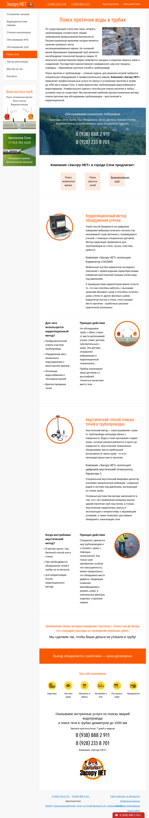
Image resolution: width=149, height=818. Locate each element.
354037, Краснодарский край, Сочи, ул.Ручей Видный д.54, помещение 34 (83, 806)
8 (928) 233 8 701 (57, 4)
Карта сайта (133, 810)
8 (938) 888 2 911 (80, 4)
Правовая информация (128, 806)
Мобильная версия (130, 801)
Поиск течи (13, 54)
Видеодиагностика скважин (17, 23)
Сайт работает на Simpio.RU (125, 796)
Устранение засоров (18, 14)
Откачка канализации (19, 32)
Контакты (12, 76)
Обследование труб (18, 47)
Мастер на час (15, 69)
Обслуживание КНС (18, 39)
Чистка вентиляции (17, 61)
